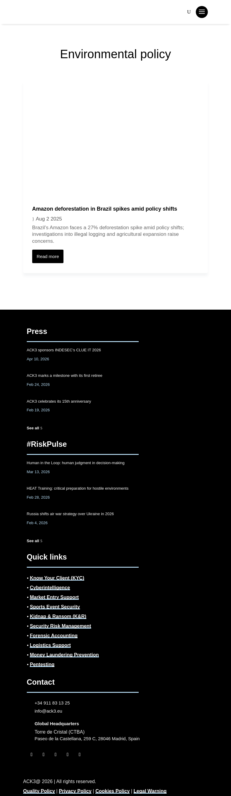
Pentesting (42, 664)
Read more (48, 256)
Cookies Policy (112, 791)
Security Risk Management (60, 626)
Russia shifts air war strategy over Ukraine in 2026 (70, 514)
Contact (41, 682)
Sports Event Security (55, 606)
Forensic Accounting (54, 635)
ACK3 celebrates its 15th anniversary (59, 401)
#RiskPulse (47, 444)
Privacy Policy (75, 791)
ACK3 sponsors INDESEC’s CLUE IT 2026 (64, 350)
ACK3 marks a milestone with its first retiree (64, 375)
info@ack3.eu (48, 710)
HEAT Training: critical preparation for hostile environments (77, 488)
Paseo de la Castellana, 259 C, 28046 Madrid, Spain (87, 738)
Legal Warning (150, 791)
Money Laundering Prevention (64, 654)
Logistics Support (50, 645)
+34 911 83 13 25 (52, 702)
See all (33, 428)
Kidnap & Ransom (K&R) (58, 616)
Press (37, 331)
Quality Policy (39, 791)
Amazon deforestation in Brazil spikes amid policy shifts (104, 209)
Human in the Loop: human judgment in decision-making (76, 463)
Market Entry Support (54, 597)
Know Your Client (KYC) (57, 578)
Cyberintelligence (50, 587)
